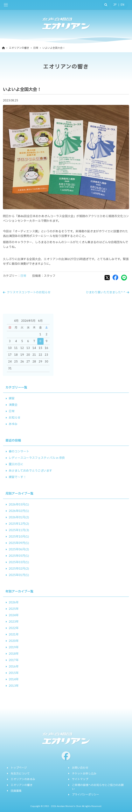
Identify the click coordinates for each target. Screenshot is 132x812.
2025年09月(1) (19, 543)
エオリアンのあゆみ (23, 779)
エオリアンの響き (21, 785)
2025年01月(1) (19, 575)
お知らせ (14, 418)
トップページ (19, 768)
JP (115, 5)
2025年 (14, 609)
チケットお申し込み (84, 774)
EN (122, 5)
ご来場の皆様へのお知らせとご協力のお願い (98, 787)
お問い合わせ (80, 768)
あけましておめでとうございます (30, 471)
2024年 (14, 615)
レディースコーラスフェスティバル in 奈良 (37, 458)
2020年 (14, 641)
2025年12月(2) (19, 524)
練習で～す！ (17, 477)
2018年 (14, 654)
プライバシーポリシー (85, 795)
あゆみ (13, 424)
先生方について (20, 774)
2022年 (14, 628)
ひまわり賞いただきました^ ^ (105, 292)
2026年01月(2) (19, 517)
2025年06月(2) (19, 549)
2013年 (14, 686)
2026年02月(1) (19, 511)
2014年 (14, 679)
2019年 (14, 647)
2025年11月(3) (19, 530)
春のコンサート (19, 451)
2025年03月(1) (19, 562)
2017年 (14, 660)
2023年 (14, 621)
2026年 (14, 602)
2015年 (14, 673)
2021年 (14, 634)
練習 (12, 398)
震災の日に (16, 464)
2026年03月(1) (19, 504)
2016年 (14, 666)
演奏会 (13, 405)
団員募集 (16, 791)
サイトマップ (80, 779)
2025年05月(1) (19, 556)
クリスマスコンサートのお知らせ (29, 292)
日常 (23, 276)
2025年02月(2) (19, 568)
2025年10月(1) (19, 536)
